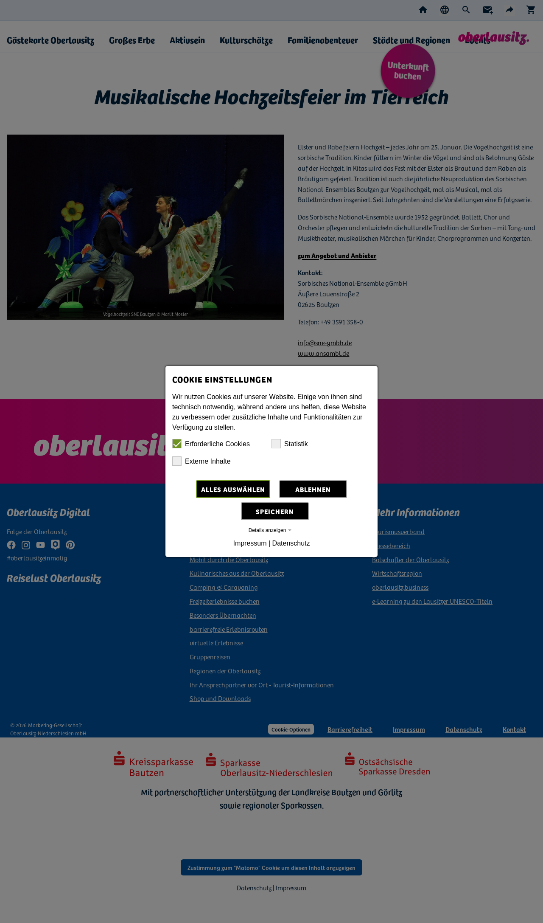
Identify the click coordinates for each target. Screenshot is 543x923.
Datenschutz (291, 543)
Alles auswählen (233, 489)
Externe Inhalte (201, 461)
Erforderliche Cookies (211, 443)
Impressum (249, 543)
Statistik (290, 443)
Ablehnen (313, 489)
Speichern (275, 511)
